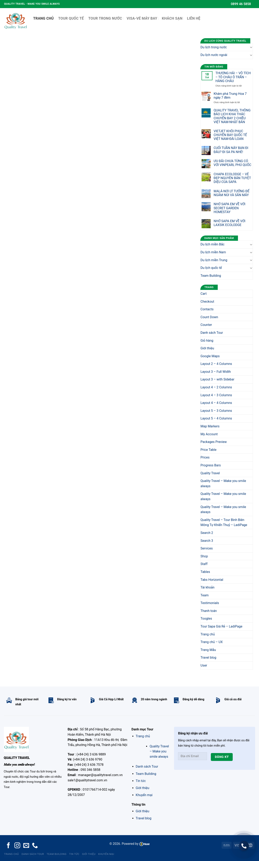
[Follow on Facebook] (8, 845)
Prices (205, 457)
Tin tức (141, 781)
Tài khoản (207, 587)
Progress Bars (211, 465)
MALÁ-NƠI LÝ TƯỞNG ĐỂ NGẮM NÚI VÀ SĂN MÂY (231, 193)
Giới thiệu (207, 348)
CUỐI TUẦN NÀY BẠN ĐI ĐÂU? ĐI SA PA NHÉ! (231, 150)
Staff (204, 564)
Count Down (209, 317)
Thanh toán (209, 611)
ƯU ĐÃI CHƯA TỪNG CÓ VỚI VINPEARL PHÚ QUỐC (232, 163)
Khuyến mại (144, 795)
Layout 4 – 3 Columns (216, 395)
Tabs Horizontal (212, 580)
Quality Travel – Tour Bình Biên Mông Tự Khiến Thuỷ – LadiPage (224, 522)
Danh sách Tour (212, 333)
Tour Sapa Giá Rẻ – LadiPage (221, 626)
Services (207, 548)
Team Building (211, 276)
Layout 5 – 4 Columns (216, 418)
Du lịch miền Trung (214, 260)
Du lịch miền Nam (213, 252)
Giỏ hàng (207, 340)
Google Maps (210, 356)
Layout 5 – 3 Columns (216, 411)
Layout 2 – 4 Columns (216, 364)
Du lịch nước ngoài (214, 55)
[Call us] (35, 845)
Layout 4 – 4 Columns (216, 403)
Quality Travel (210, 473)
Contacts (207, 309)
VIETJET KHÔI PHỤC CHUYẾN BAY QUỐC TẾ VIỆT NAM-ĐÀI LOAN (230, 135)
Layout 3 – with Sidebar (217, 379)
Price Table (209, 450)
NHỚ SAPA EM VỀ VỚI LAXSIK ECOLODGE (229, 223)
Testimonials (210, 603)
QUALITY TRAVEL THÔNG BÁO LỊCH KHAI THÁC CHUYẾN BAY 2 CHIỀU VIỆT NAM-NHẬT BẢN (232, 116)
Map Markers (210, 426)
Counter (206, 325)
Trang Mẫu (208, 650)
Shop (204, 556)
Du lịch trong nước (214, 47)
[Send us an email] (26, 845)
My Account (209, 434)
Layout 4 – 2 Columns (216, 387)
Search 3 (207, 541)
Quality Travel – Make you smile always (223, 483)
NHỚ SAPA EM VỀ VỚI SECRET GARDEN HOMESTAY (229, 208)
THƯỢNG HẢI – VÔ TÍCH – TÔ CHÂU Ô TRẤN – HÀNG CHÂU (233, 77)
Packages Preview (214, 442)
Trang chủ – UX (212, 642)
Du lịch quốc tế (211, 268)
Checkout (207, 301)
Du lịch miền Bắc (212, 244)
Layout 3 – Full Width (216, 372)
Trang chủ (208, 634)
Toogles (206, 618)
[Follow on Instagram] (17, 845)
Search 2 (207, 533)
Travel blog (208, 657)
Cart (204, 294)
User (204, 665)
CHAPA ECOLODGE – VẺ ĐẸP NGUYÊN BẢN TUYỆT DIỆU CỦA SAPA (232, 178)
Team (205, 595)
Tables (205, 572)
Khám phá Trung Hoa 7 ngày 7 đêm (230, 95)
